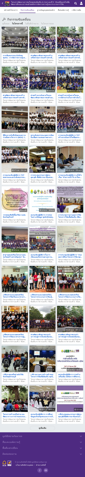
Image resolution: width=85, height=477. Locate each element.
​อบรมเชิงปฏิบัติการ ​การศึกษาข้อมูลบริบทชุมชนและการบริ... (42, 415)
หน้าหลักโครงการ (11, 10)
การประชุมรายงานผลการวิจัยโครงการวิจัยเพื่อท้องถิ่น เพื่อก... (70, 216)
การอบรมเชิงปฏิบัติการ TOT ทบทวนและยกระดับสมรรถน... (14, 176)
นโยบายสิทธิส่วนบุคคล (24, 465)
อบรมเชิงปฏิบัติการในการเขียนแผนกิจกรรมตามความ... (42, 256)
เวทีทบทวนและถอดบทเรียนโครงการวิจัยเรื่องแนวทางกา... (14, 296)
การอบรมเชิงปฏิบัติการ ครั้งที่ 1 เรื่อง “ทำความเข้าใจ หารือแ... (70, 176)
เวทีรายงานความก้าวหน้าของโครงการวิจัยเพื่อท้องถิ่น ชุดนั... (42, 375)
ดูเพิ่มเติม (42, 428)
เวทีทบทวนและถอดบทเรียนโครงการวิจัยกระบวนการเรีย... (70, 296)
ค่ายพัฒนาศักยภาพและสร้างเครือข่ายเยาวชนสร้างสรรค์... (42, 57)
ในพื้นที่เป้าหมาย (31, 24)
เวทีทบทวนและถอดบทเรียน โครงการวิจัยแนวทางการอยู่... (14, 336)
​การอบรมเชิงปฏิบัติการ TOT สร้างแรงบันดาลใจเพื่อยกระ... (69, 136)
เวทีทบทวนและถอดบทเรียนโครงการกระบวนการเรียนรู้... (42, 296)
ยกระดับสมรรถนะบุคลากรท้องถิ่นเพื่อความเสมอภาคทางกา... (42, 136)
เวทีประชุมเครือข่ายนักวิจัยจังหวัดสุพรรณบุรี (13, 375)
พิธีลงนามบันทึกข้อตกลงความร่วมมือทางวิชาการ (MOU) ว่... (14, 136)
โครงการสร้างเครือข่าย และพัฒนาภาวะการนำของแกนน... (14, 415)
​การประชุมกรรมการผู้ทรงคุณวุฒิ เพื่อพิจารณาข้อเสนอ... (42, 176)
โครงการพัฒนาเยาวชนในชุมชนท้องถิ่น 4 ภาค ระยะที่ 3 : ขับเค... (14, 61)
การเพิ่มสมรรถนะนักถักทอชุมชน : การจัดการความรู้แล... (14, 57)
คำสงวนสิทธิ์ (41, 465)
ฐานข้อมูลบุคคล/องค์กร (46, 10)
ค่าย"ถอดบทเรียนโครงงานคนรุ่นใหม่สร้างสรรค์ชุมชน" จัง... (14, 256)
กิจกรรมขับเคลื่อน (27, 10)
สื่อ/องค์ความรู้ (63, 10)
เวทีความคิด (76, 10)
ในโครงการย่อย (47, 24)
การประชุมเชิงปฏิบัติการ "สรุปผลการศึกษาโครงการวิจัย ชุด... (70, 256)
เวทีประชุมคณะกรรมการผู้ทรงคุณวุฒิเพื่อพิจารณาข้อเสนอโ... (70, 415)
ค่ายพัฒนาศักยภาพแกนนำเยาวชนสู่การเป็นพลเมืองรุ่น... (42, 336)
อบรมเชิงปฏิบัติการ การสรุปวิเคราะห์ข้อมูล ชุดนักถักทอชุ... (42, 216)
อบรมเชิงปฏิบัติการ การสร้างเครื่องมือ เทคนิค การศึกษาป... (69, 375)
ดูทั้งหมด (6, 24)
